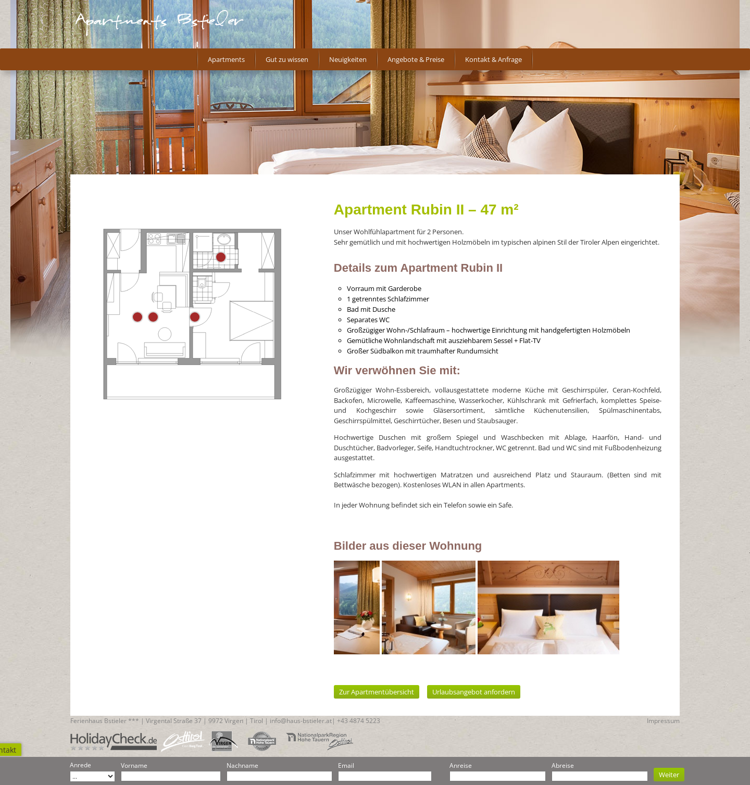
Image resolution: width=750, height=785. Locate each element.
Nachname (242, 765)
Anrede (80, 765)
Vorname (134, 765)
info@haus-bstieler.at (301, 720)
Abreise (563, 765)
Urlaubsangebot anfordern (473, 692)
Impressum (663, 720)
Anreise (460, 765)
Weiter (669, 774)
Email (346, 765)
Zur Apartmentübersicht (376, 692)
